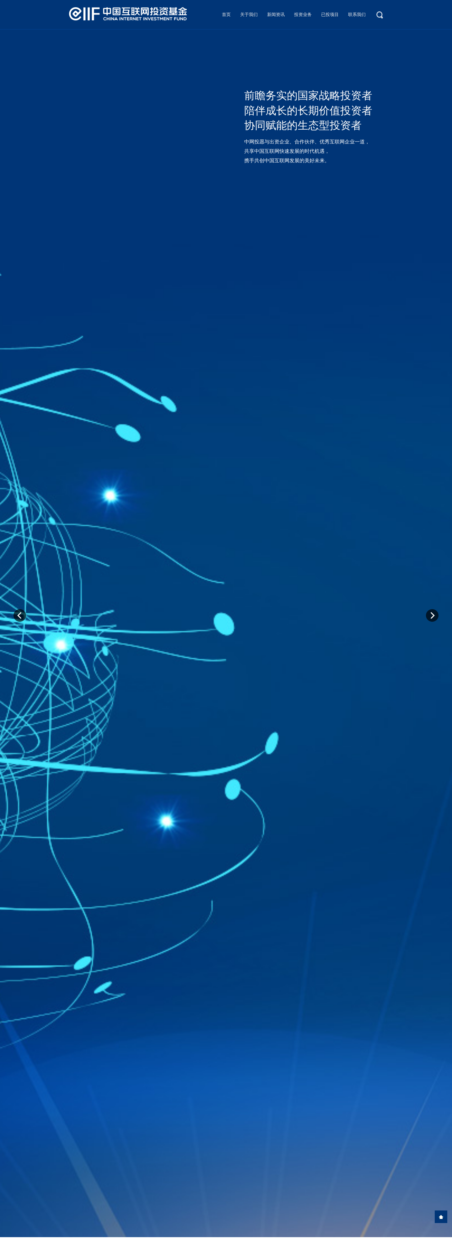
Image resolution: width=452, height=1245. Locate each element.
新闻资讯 (276, 14)
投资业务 (303, 14)
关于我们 (249, 14)
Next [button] (432, 615)
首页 (226, 14)
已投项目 (330, 14)
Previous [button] (19, 615)
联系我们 (357, 14)
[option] (226, 633)
